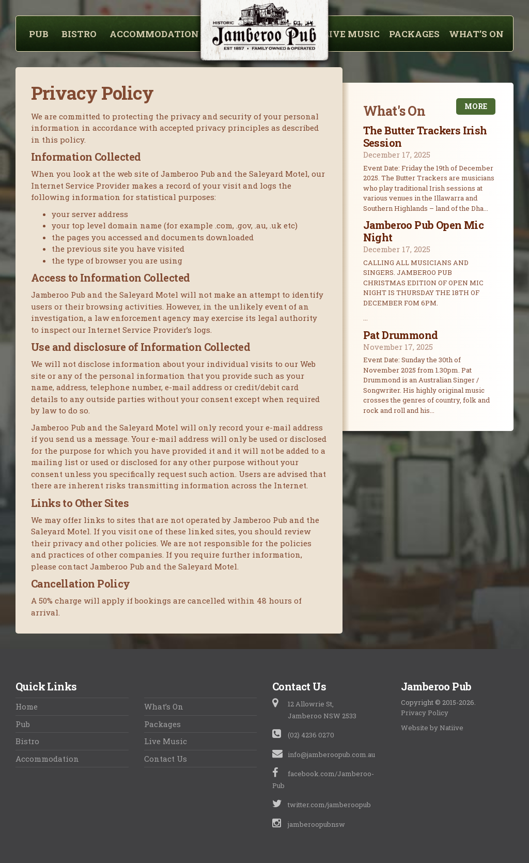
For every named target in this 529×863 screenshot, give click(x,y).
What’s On (476, 34)
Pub (39, 34)
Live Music (351, 34)
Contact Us (165, 758)
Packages (414, 34)
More (475, 106)
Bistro (79, 34)
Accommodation (154, 34)
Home (26, 706)
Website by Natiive (432, 727)
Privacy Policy (424, 712)
